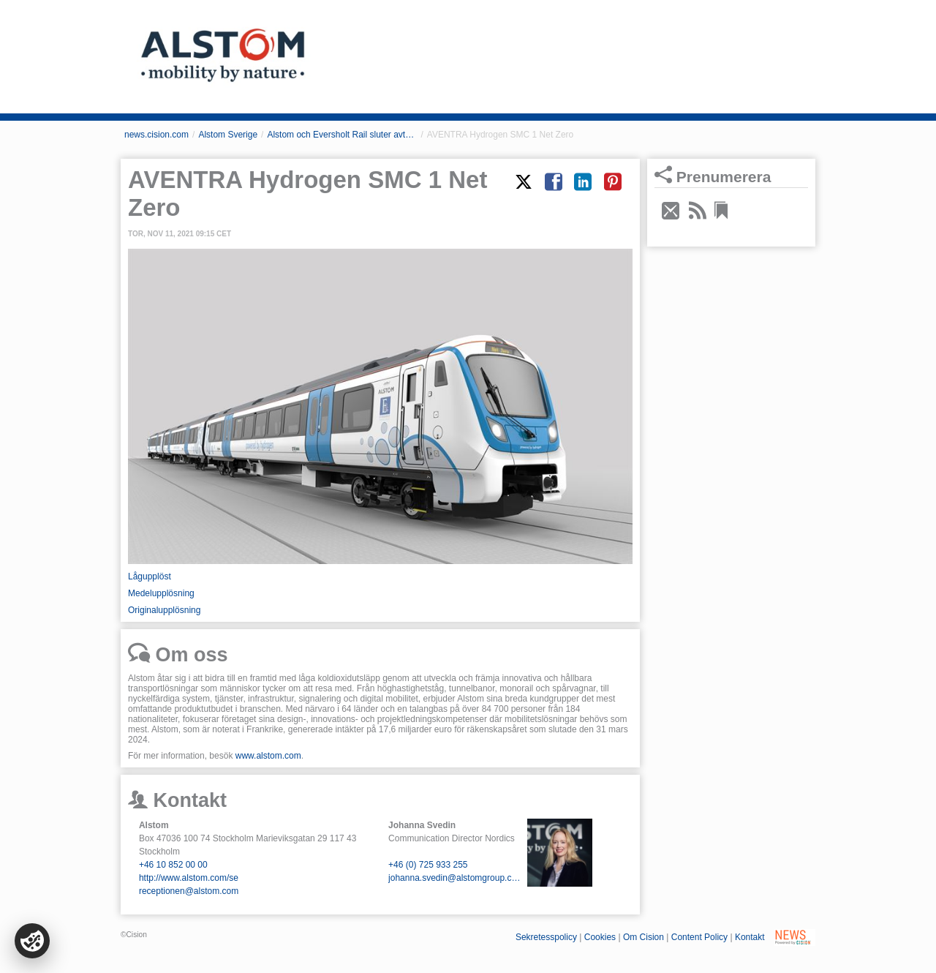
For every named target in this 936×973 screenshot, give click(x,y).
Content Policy (699, 937)
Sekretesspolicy (546, 937)
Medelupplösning (161, 593)
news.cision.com (156, 134)
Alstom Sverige (227, 134)
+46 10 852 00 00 (173, 865)
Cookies (600, 937)
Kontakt (750, 937)
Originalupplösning (164, 610)
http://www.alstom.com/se (188, 878)
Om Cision (643, 937)
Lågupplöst (149, 576)
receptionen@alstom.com (188, 891)
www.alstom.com (268, 756)
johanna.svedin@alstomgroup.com (454, 878)
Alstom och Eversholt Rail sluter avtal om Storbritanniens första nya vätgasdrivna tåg (342, 134)
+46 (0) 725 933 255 (427, 865)
